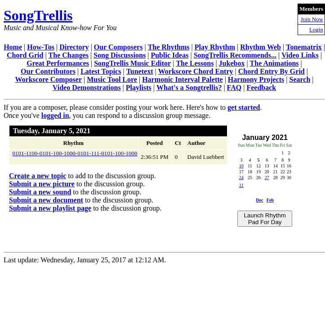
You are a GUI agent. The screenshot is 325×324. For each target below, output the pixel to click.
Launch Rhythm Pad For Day (264, 218)
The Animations (274, 63)
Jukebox (232, 63)
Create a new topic (37, 176)
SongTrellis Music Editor (132, 63)
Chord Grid (25, 55)
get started (243, 107)
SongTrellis (38, 15)
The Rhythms (169, 47)
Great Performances (58, 63)
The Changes (69, 55)
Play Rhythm (215, 47)
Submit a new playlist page (50, 208)
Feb (270, 200)
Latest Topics (100, 71)
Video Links (300, 55)
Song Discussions (119, 55)
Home (13, 47)
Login (316, 29)
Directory (74, 47)
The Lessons (195, 63)
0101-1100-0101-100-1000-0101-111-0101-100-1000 (75, 153)
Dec (259, 200)
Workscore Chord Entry (195, 71)
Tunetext (139, 71)
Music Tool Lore (112, 79)
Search (300, 79)
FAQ (234, 87)
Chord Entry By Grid (271, 71)
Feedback (261, 87)
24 (241, 177)
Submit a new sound (40, 192)
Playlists (138, 87)
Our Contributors (48, 71)
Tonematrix (303, 47)
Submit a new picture (42, 184)
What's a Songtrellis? (189, 87)
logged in (55, 115)
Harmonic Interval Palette (182, 79)
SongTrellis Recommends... (235, 55)
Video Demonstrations (87, 87)
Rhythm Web (260, 47)
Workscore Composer (48, 79)
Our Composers (118, 47)
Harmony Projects (256, 79)
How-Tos (40, 47)
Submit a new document (46, 200)
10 (241, 165)
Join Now (312, 19)
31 (241, 185)
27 (267, 177)
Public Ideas (169, 55)
